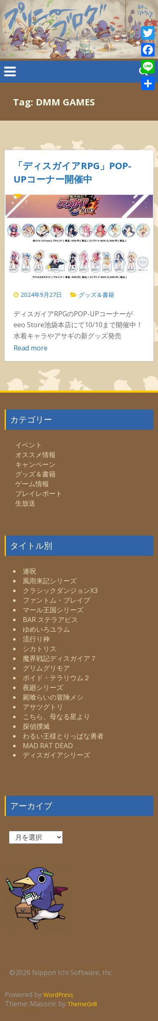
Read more (30, 348)
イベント (28, 445)
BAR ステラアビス (50, 619)
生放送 (25, 503)
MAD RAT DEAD (48, 745)
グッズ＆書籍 (96, 295)
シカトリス (39, 648)
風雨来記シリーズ (50, 580)
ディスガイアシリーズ (56, 755)
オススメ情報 (35, 454)
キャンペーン (35, 464)
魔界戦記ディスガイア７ (60, 658)
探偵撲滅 (36, 726)
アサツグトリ (43, 706)
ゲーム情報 (32, 483)
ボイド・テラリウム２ (56, 677)
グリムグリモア (46, 668)
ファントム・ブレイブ (56, 600)
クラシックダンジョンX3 (60, 590)
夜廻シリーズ (43, 687)
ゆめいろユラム (46, 629)
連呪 (29, 571)
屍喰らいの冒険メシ (53, 697)
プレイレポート (38, 493)
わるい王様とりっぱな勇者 (63, 736)
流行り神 (36, 639)
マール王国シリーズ (53, 609)
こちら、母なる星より (56, 716)
